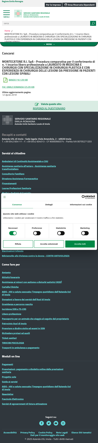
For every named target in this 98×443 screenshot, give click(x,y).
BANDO (15, 80)
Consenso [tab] (17, 204)
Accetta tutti (80, 244)
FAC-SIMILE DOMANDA (18, 87)
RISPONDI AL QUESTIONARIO (49, 108)
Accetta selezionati (49, 244)
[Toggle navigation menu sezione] (49, 44)
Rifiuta (18, 244)
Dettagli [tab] (49, 204)
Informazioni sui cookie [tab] (81, 204)
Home (8, 31)
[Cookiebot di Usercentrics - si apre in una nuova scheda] (83, 197)
